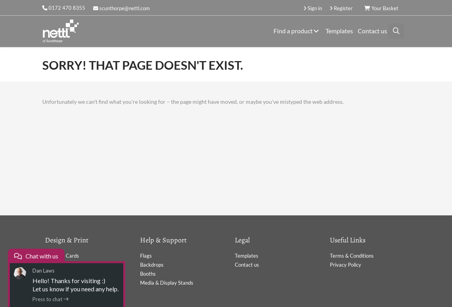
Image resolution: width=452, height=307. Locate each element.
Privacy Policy (345, 265)
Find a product (297, 30)
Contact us (372, 30)
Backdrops (152, 265)
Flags (146, 256)
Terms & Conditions (352, 256)
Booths (148, 274)
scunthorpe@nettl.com (121, 8)
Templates (339, 30)
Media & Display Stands (166, 283)
